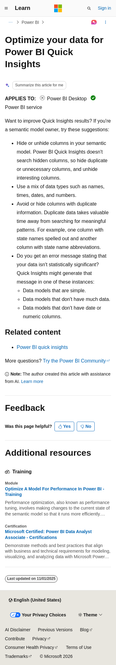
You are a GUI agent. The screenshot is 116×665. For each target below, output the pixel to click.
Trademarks (16, 656)
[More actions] (105, 22)
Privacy (39, 638)
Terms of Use (78, 647)
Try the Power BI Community (74, 360)
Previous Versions (55, 629)
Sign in (104, 8)
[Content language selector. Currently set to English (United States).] (35, 600)
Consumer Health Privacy (29, 647)
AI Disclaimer (17, 629)
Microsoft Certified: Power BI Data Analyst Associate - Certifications (48, 534)
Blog (84, 629)
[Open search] (89, 8)
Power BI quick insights (42, 347)
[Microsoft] (58, 8)
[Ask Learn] (94, 22)
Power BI (30, 22)
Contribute (15, 638)
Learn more (32, 381)
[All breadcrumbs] (10, 22)
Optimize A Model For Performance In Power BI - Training (54, 491)
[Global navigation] (6, 8)
